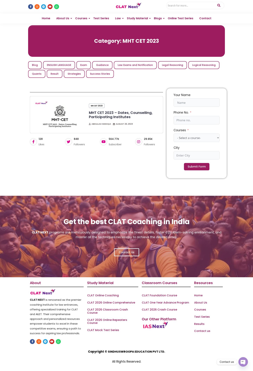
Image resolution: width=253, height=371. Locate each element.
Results (199, 324)
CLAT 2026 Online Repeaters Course (107, 321)
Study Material (138, 18)
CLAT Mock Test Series (103, 330)
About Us (63, 18)
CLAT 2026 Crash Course (159, 309)
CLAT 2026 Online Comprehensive (111, 302)
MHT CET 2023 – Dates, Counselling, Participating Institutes (121, 114)
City (177, 148)
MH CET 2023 (97, 105)
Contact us (202, 331)
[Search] (190, 5)
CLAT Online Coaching (103, 295)
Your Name (182, 95)
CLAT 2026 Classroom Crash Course (107, 311)
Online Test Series (180, 18)
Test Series (101, 18)
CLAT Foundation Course (159, 295)
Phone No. (181, 112)
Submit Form (197, 167)
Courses (82, 18)
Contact (205, 18)
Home (46, 18)
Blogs (158, 18)
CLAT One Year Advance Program (165, 302)
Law (118, 18)
